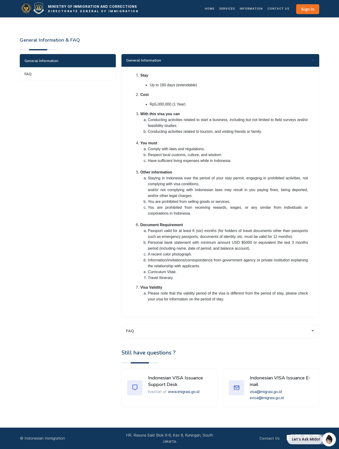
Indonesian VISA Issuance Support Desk (175, 381)
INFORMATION (251, 8)
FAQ (28, 74)
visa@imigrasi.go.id (266, 391)
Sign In (308, 9)
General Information (41, 61)
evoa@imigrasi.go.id (267, 397)
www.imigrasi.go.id (184, 391)
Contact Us (278, 8)
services (227, 8)
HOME (209, 8)
